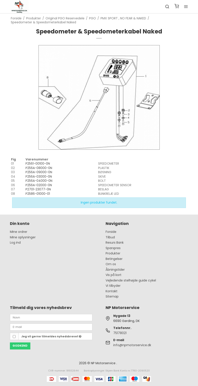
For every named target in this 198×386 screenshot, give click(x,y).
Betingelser (114, 259)
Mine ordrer (18, 232)
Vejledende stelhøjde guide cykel (131, 280)
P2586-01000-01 (38, 193)
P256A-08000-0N (39, 168)
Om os (111, 264)
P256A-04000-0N (39, 180)
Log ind (15, 242)
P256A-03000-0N (39, 176)
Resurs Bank (115, 242)
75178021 (119, 333)
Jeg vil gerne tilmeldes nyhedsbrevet (51, 336)
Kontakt (111, 291)
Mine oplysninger (23, 237)
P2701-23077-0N (38, 189)
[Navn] (51, 317)
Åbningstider (115, 269)
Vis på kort (113, 275)
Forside (111, 232)
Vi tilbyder (113, 285)
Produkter (113, 253)
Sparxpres (113, 248)
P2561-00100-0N (38, 163)
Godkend (20, 345)
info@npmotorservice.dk (132, 345)
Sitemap (112, 296)
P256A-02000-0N (39, 185)
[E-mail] (51, 327)
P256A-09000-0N (39, 172)
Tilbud (110, 237)
